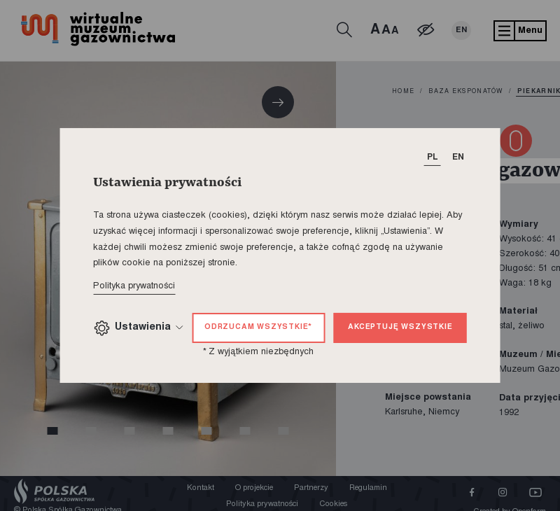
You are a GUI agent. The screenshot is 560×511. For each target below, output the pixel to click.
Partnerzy (311, 488)
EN (461, 30)
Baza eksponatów (465, 91)
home (403, 91)
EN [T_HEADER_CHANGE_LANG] (458, 157)
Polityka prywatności (134, 286)
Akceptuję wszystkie (400, 327)
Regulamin (368, 488)
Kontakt (200, 488)
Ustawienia (138, 328)
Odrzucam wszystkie (258, 327)
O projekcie (254, 488)
